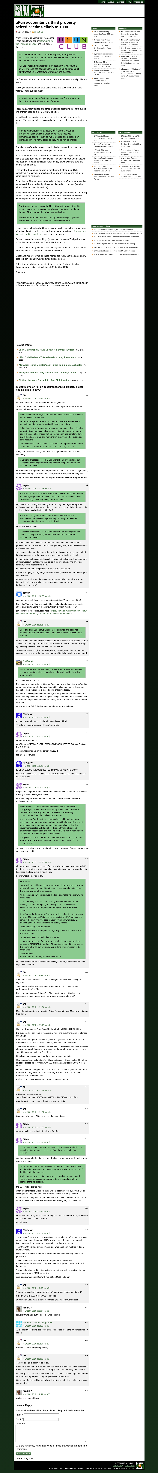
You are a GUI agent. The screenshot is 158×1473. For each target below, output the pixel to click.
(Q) (48, 399)
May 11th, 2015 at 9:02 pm (34, 788)
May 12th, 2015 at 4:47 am (34, 976)
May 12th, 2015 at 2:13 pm (34, 1326)
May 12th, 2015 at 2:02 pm (34, 1233)
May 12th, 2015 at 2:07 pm (34, 1311)
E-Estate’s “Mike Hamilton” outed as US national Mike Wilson (103, 64)
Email (19, 1419)
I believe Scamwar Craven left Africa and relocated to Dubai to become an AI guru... (130, 60)
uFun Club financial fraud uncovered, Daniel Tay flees (46, 350)
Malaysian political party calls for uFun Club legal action (48, 372)
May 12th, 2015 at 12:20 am (35, 862)
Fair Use (131, 1472)
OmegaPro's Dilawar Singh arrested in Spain (111, 240)
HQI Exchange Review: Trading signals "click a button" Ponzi (118, 233)
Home (102, 2)
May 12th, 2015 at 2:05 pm (34, 1288)
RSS (129, 2)
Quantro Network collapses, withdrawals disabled (113, 230)
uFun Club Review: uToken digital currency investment (47, 357)
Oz (21, 1147)
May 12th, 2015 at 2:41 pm (34, 1394)
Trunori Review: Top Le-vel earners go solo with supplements (130, 168)
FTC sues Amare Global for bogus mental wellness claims (116, 254)
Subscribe (138, 2)
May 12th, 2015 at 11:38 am (35, 1127)
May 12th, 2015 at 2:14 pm (34, 1344)
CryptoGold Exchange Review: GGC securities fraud (130, 160)
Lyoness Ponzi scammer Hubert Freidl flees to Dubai (103, 56)
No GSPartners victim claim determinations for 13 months (116, 237)
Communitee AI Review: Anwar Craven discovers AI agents (130, 152)
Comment (21, 1423)
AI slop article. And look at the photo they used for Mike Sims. (130, 34)
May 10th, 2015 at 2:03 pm (34, 664)
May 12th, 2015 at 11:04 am (35, 1007)
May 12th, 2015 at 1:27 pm (34, 1142)
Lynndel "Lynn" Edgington (38, 1322)
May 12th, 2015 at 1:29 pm (34, 1212)
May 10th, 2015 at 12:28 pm (35, 488)
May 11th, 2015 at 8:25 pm (34, 766)
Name (19, 1414)
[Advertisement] (94, 10)
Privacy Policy (118, 1469)
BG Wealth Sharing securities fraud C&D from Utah (104, 34)
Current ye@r (35, 1462)
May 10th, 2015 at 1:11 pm (34, 625)
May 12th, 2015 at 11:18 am (35, 1025)
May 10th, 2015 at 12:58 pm (35, 596)
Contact (120, 2)
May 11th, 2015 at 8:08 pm (34, 736)
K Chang (28, 661)
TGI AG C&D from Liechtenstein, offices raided (102, 48)
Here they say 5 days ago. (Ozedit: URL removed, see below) (130, 42)
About (111, 2)
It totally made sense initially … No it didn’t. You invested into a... (131, 50)
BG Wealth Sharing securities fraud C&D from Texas (104, 72)
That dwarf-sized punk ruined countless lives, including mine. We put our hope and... (131, 73)
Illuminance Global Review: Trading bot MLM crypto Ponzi (131, 144)
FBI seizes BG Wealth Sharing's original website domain (116, 247)
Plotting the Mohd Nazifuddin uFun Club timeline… (45, 380)
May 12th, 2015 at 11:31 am (35, 1090)
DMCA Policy (130, 1469)
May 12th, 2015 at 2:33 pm (34, 1359)
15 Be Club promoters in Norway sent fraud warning (114, 244)
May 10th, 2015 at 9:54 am (34, 399)
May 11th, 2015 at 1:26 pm (34, 717)
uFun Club (38, 32)
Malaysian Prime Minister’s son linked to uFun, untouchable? (50, 365)
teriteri (23, 669)
